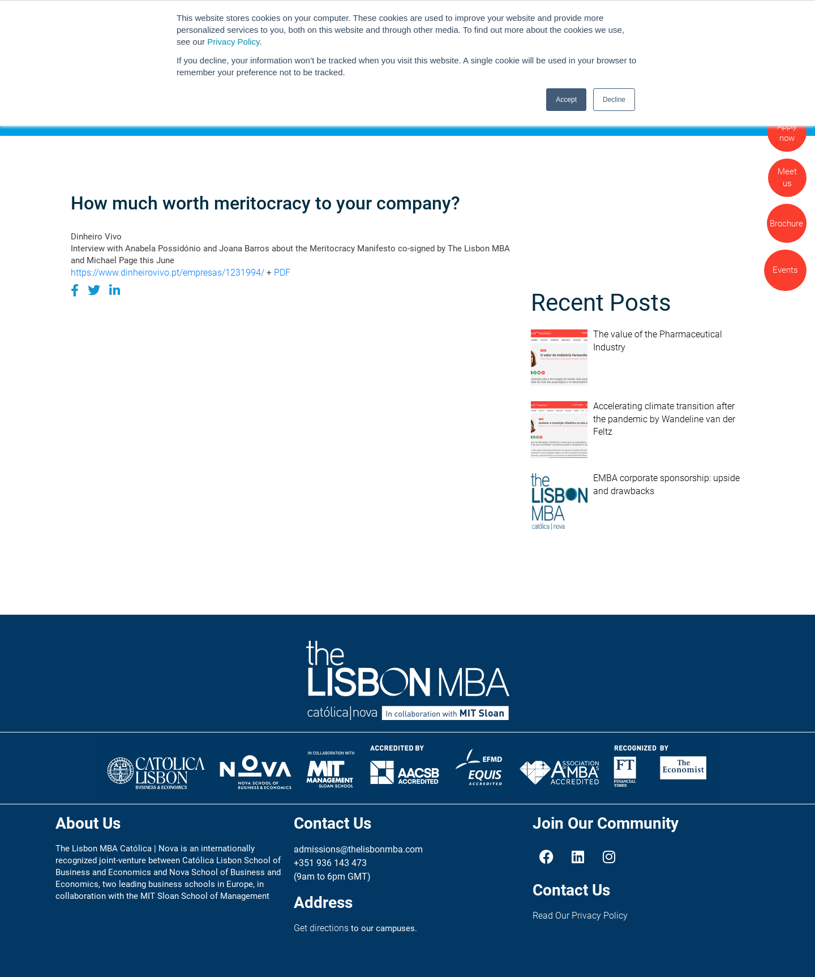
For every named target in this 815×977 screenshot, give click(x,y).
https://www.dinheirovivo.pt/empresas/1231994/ (167, 272)
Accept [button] (566, 100)
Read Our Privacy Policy (580, 915)
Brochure (786, 223)
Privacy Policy (233, 41)
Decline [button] (614, 100)
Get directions (321, 928)
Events (785, 270)
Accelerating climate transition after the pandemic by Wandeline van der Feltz (664, 419)
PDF (282, 272)
